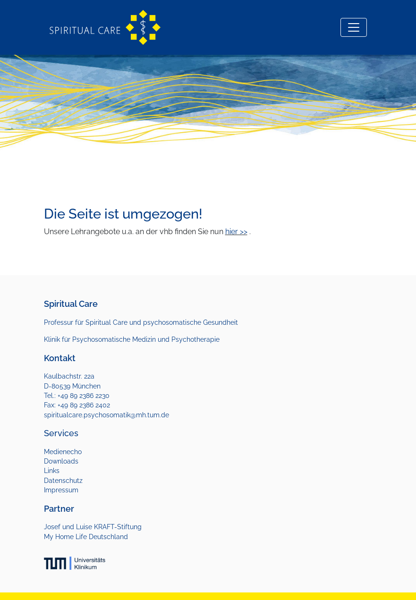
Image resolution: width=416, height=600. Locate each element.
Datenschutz (63, 480)
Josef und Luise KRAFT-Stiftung (93, 527)
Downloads (61, 461)
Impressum (61, 490)
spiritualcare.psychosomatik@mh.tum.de (106, 415)
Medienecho (63, 452)
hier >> (236, 231)
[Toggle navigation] (353, 27)
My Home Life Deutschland (86, 537)
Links (51, 470)
